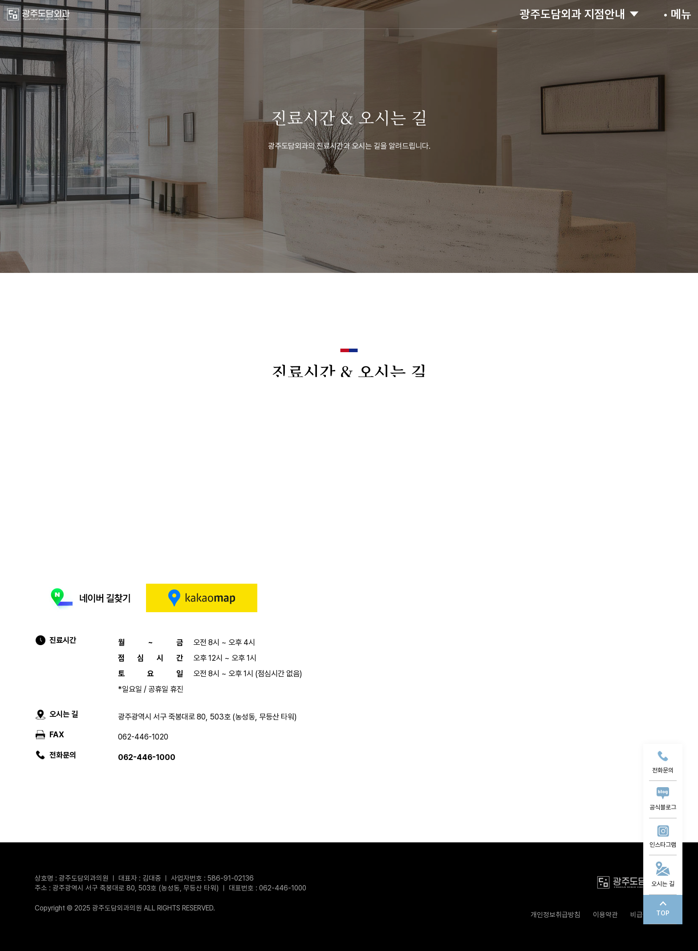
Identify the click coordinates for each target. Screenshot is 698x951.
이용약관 (605, 914)
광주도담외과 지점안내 (575, 14)
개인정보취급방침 (555, 914)
